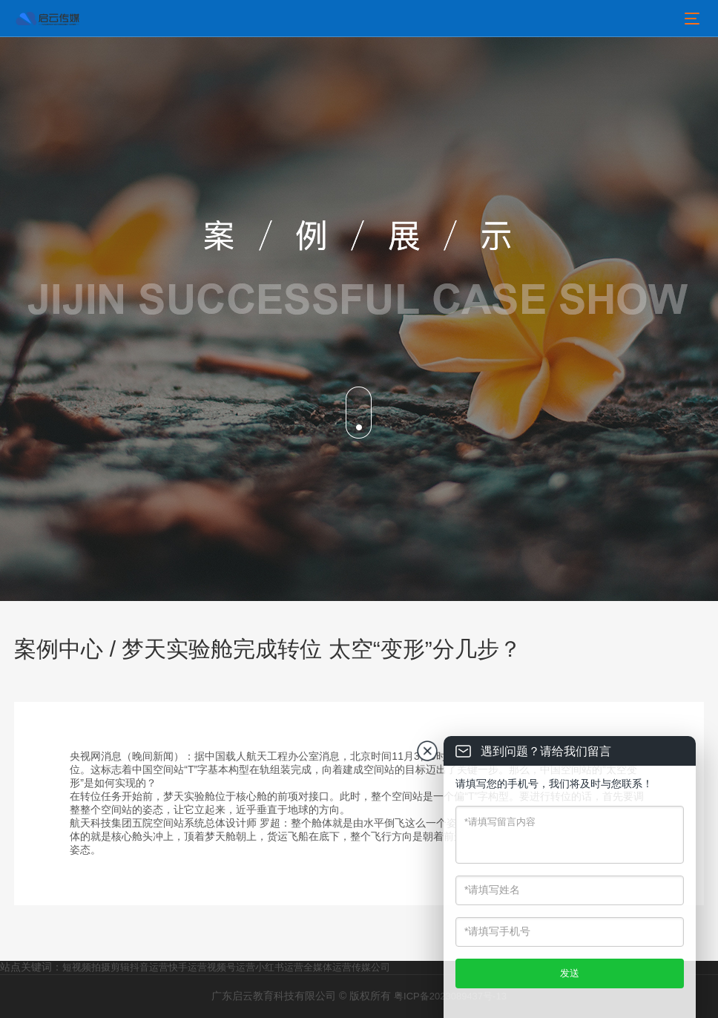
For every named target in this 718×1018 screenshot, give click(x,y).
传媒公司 (371, 967)
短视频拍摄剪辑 (96, 967)
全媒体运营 (327, 967)
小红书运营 (279, 967)
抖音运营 (149, 967)
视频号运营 (231, 967)
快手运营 (187, 967)
